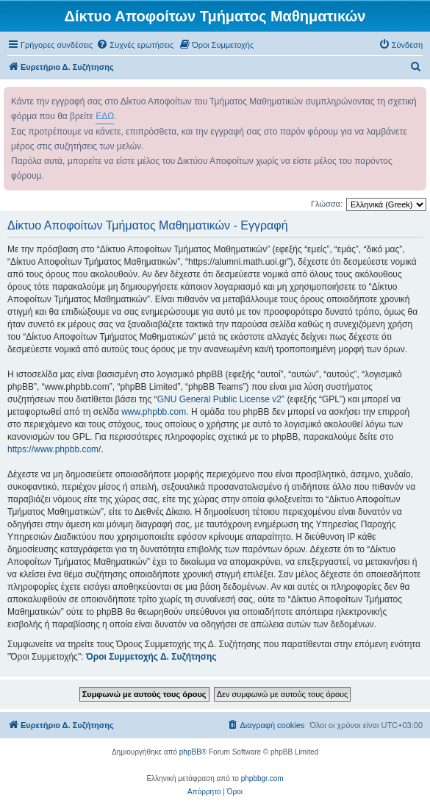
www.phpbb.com (153, 412)
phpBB (190, 752)
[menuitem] (134, 45)
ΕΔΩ (105, 116)
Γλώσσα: (327, 203)
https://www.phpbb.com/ (54, 449)
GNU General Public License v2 (219, 399)
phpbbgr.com (262, 778)
